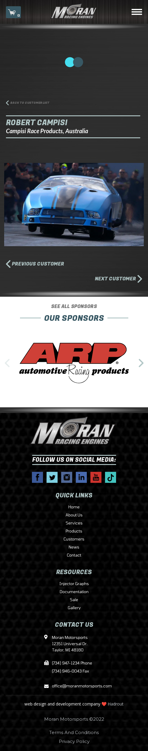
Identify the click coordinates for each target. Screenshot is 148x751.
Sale (74, 600)
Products (74, 531)
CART (13, 12)
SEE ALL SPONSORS (74, 306)
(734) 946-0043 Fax (70, 671)
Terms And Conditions (74, 732)
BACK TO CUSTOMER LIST (29, 103)
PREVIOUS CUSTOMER (38, 265)
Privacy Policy (74, 741)
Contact (74, 555)
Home (74, 507)
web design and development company (62, 704)
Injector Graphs (74, 584)
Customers (74, 539)
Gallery (74, 608)
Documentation (74, 592)
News (74, 547)
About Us (74, 515)
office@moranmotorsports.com (74, 686)
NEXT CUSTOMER (115, 278)
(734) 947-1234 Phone (72, 663)
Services (74, 523)
